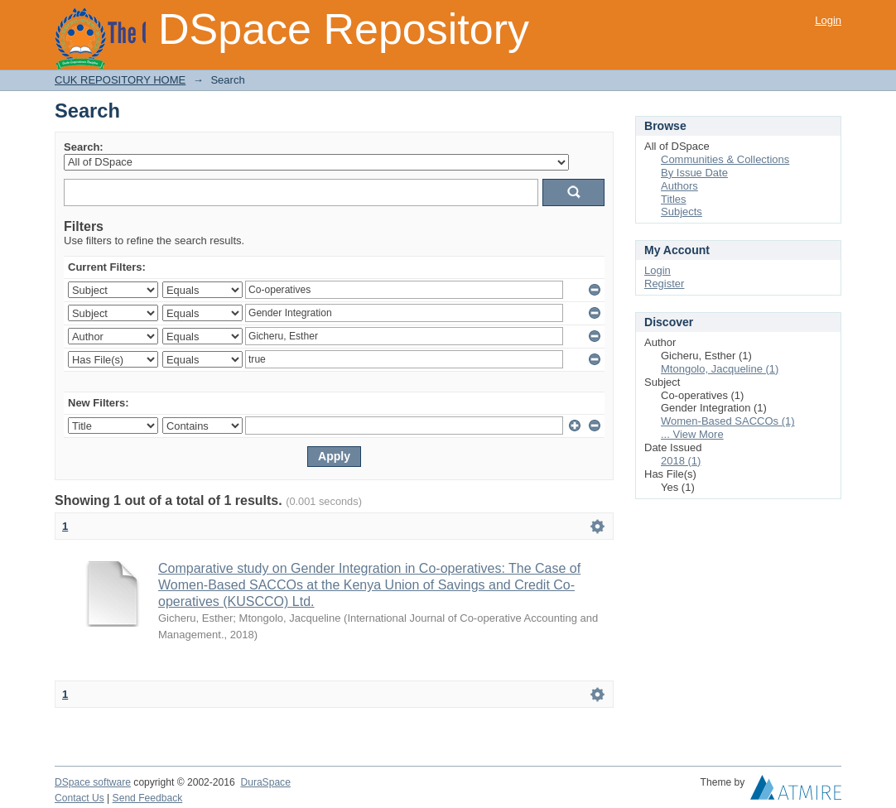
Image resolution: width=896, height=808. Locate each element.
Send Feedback (148, 798)
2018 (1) (681, 460)
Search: (84, 147)
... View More (692, 434)
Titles (673, 199)
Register (664, 283)
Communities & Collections (725, 159)
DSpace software (93, 782)
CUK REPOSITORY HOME (120, 80)
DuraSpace (265, 782)
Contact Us (79, 798)
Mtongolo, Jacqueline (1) (719, 369)
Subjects (681, 211)
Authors (679, 186)
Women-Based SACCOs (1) (728, 421)
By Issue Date (694, 172)
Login (828, 20)
